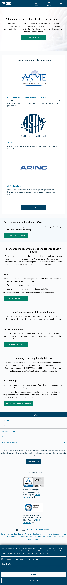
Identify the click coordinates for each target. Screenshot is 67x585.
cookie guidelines (44, 553)
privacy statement (25, 553)
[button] (36, 4)
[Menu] (61, 4)
